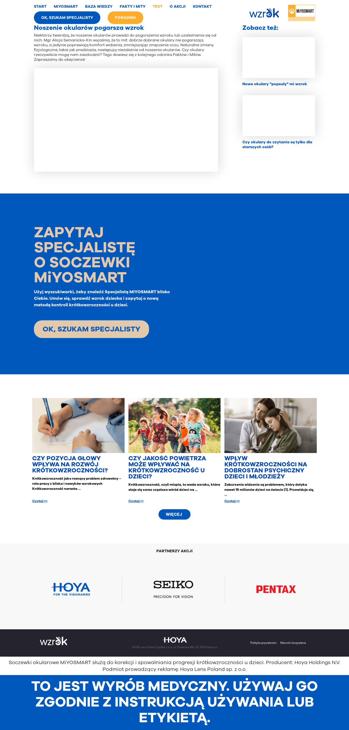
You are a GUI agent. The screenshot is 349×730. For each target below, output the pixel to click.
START (40, 6)
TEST (157, 6)
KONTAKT (202, 6)
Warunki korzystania (293, 643)
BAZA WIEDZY (98, 6)
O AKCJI (178, 6)
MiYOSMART (66, 6)
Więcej (174, 514)
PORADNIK (125, 17)
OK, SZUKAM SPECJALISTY (67, 17)
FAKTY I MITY (132, 6)
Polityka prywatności (263, 643)
